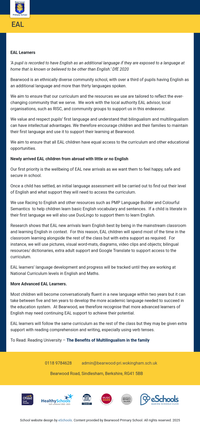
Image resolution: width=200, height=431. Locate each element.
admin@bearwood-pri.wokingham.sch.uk (119, 363)
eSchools (65, 420)
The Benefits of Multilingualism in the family (108, 340)
